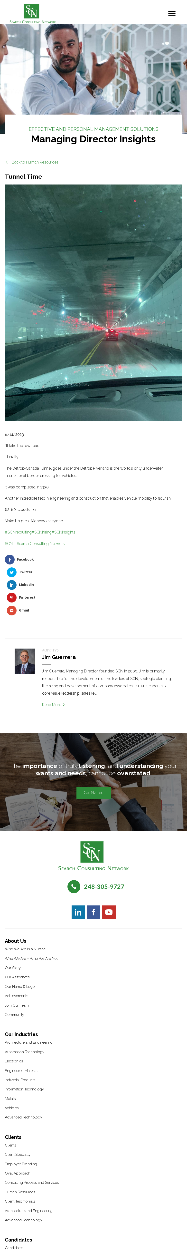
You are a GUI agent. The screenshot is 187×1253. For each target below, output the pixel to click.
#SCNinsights (63, 532)
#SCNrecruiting (18, 532)
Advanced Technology (23, 1068)
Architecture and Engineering (29, 993)
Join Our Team (17, 955)
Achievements (16, 946)
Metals (10, 1049)
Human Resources (20, 1142)
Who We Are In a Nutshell (26, 899)
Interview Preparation (22, 1217)
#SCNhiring (42, 532)
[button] (31, 162)
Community (14, 965)
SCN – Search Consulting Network (35, 543)
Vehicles (12, 1058)
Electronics (14, 1011)
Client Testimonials (20, 1151)
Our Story (13, 918)
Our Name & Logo (20, 937)
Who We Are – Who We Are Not (31, 909)
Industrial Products (20, 1030)
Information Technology (24, 1040)
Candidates (14, 1198)
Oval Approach (17, 1123)
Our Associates (17, 927)
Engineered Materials (22, 1021)
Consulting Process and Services (32, 1133)
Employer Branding (21, 1114)
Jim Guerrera (59, 607)
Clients (10, 1095)
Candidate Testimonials (24, 1207)
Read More (53, 655)
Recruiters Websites (123, 1243)
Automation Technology (24, 1002)
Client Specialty (17, 1105)
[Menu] (172, 13)
